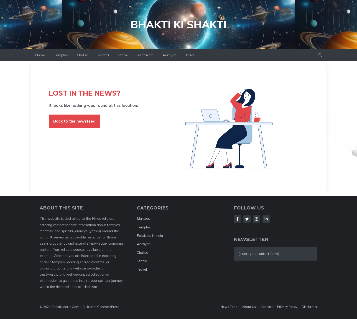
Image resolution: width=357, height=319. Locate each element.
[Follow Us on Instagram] (256, 219)
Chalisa (82, 55)
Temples (61, 55)
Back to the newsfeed (74, 121)
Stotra (123, 55)
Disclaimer (309, 307)
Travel (190, 55)
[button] (320, 55)
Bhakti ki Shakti (179, 24)
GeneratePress (108, 307)
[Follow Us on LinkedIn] (266, 219)
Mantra (103, 55)
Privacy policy (287, 307)
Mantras (143, 218)
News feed (229, 307)
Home (40, 55)
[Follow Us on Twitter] (247, 219)
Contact (266, 307)
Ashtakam (145, 55)
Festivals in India (150, 235)
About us (249, 307)
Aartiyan (169, 55)
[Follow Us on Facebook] (237, 219)
